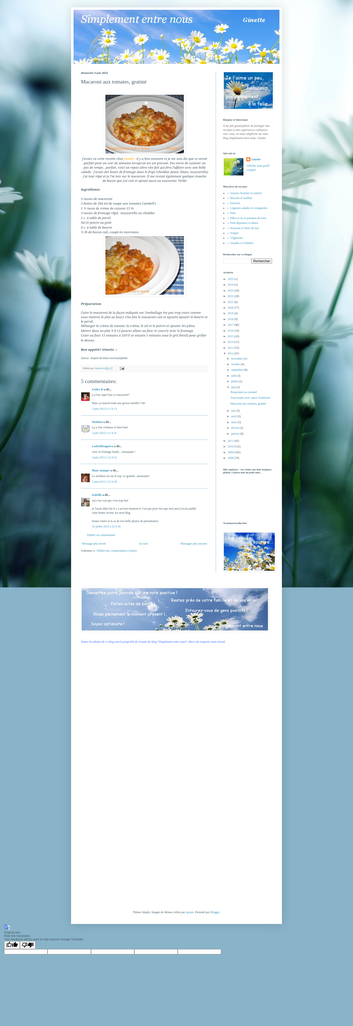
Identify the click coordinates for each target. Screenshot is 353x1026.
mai (233, 410)
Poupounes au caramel (243, 392)
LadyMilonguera (102, 446)
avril (234, 416)
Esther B (97, 389)
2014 (231, 342)
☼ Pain (231, 213)
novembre (237, 358)
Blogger (214, 912)
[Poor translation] (28, 945)
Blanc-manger (101, 470)
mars (234, 422)
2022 (231, 296)
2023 (231, 290)
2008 (231, 458)
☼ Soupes (233, 233)
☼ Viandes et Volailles (240, 243)
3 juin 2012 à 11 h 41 (104, 433)
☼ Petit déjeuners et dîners (242, 223)
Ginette (256, 159)
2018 (231, 319)
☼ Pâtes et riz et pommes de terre (246, 218)
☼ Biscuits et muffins (239, 198)
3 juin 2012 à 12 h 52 (104, 457)
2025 (231, 279)
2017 (231, 324)
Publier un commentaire (101, 535)
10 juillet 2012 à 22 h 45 (106, 526)
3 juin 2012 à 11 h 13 (104, 408)
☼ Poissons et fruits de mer (243, 228)
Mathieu (97, 422)
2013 (231, 348)
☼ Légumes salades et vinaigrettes (247, 208)
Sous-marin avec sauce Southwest (250, 397)
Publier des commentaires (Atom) (117, 550)
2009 (231, 452)
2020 (231, 307)
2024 (231, 284)
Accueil (143, 543)
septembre (237, 370)
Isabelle (96, 495)
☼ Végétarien (235, 238)
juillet (235, 381)
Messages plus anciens (193, 543)
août (234, 375)
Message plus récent (94, 543)
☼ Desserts (233, 203)
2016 (231, 330)
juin (234, 387)
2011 (231, 441)
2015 (231, 336)
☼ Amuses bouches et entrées (244, 193)
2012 (231, 353)
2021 (231, 302)
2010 (231, 446)
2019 (231, 313)
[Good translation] (12, 945)
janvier (235, 433)
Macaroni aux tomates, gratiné (248, 403)
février (235, 428)
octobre (236, 364)
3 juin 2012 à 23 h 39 (104, 481)
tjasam (189, 912)
